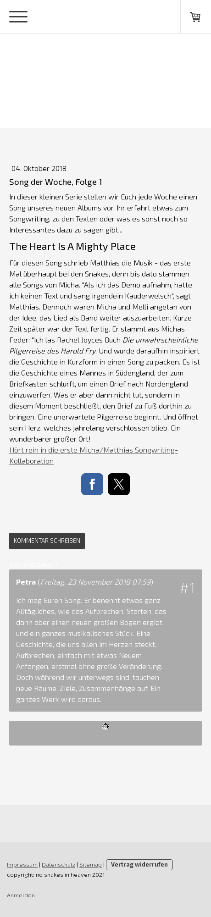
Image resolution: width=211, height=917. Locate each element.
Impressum (22, 864)
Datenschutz (58, 864)
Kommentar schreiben (47, 540)
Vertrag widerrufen (139, 864)
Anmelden (21, 895)
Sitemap (90, 864)
